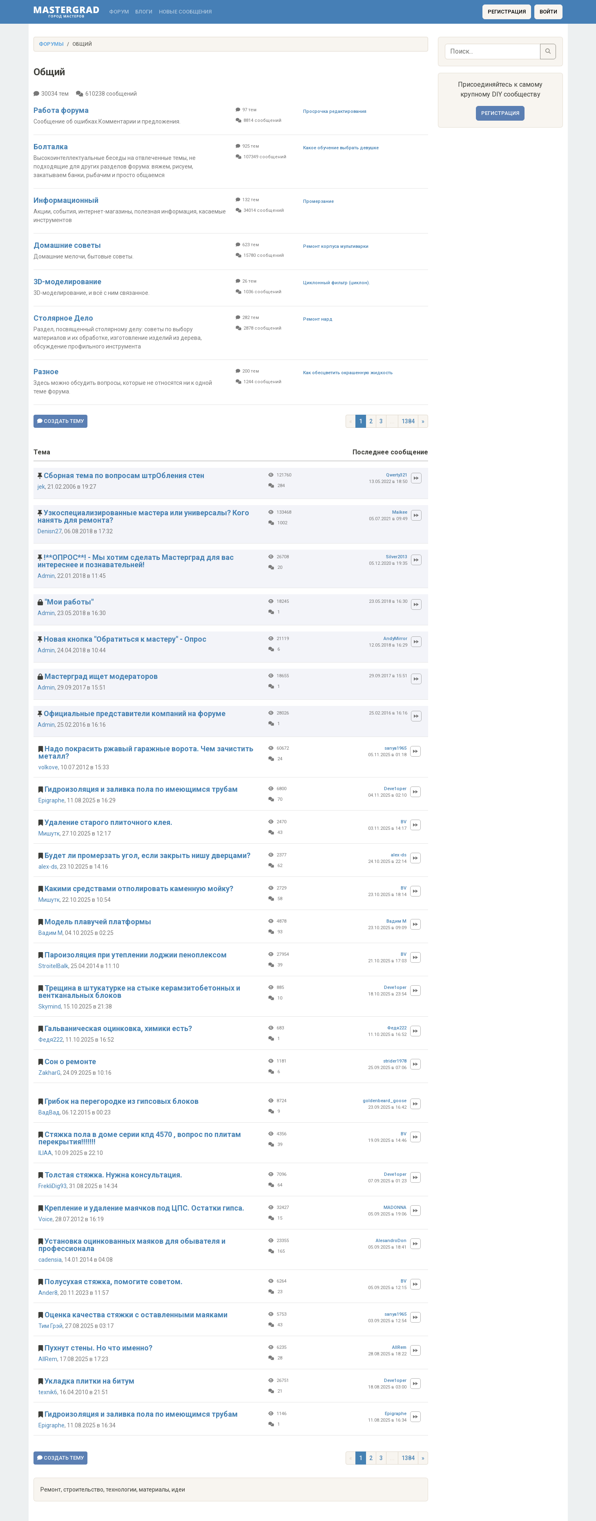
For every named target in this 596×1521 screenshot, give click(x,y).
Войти (548, 12)
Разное (45, 371)
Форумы (51, 44)
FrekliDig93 (52, 1186)
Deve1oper (395, 788)
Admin (46, 576)
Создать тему (60, 421)
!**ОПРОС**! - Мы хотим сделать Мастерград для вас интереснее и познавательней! (136, 561)
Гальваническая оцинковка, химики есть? (118, 1028)
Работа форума (61, 110)
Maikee (399, 512)
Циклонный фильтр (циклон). (336, 282)
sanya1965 (395, 748)
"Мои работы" (69, 602)
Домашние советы (67, 245)
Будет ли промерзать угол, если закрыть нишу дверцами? (147, 855)
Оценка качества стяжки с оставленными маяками (136, 1314)
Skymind (49, 1006)
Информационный (65, 200)
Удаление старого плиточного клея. (108, 822)
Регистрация (507, 12)
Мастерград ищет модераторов (101, 676)
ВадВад (49, 1112)
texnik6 (47, 1392)
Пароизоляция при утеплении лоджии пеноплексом (136, 954)
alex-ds (47, 866)
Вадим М (50, 933)
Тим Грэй (50, 1326)
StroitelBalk (53, 966)
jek (41, 486)
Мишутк (49, 833)
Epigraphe (51, 800)
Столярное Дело (63, 318)
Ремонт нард (318, 319)
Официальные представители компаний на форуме (134, 713)
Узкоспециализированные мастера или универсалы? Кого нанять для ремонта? (143, 516)
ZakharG (49, 1072)
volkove (48, 767)
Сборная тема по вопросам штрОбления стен (124, 475)
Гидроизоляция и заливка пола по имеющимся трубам (141, 789)
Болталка (50, 146)
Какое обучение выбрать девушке (341, 148)
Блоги (143, 12)
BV (403, 822)
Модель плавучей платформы (98, 921)
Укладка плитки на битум (89, 1381)
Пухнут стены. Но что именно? (98, 1348)
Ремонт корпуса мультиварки (335, 246)
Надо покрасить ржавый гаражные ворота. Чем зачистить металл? (145, 752)
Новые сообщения (185, 12)
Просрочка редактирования (334, 111)
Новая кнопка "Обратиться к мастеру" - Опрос (125, 639)
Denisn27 (50, 531)
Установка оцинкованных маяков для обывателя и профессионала (131, 1245)
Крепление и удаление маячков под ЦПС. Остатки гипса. (144, 1208)
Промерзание (318, 201)
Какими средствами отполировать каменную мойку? (139, 888)
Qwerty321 (396, 475)
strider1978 (394, 1061)
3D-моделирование (67, 281)
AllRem (47, 1359)
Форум (119, 12)
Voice (45, 1219)
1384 (408, 421)
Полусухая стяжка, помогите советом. (114, 1281)
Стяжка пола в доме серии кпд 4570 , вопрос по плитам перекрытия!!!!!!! (139, 1138)
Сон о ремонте (70, 1061)
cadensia (50, 1259)
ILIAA (45, 1153)
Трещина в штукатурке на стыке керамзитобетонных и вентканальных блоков (139, 992)
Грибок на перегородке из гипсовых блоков (122, 1101)
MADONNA (395, 1207)
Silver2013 (396, 556)
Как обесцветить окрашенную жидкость (348, 372)
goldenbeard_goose (384, 1100)
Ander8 (48, 1293)
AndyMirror (395, 638)
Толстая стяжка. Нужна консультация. (113, 1175)
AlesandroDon (391, 1240)
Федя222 (50, 1039)
